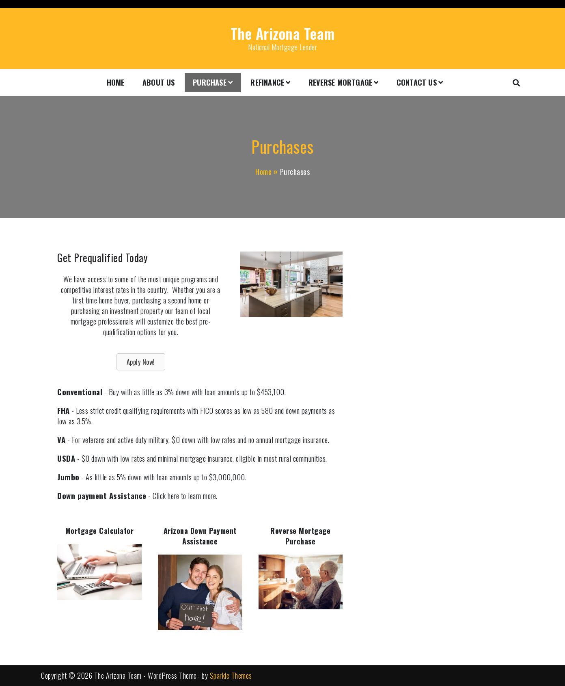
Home (116, 82)
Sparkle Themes (231, 675)
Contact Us (417, 82)
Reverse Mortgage (340, 82)
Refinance (267, 82)
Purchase (209, 82)
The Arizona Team (283, 33)
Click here (166, 495)
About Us (158, 82)
